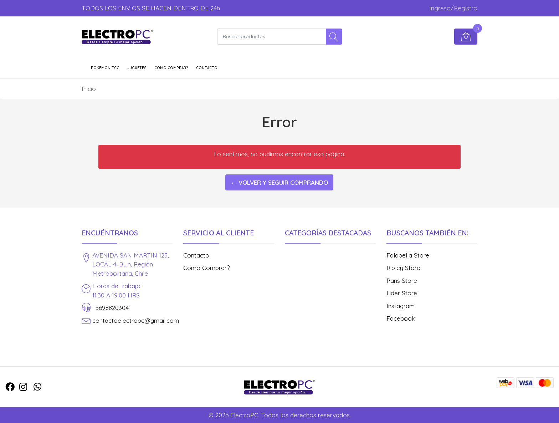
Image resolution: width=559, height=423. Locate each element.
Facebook (400, 318)
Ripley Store (403, 267)
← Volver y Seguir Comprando (279, 182)
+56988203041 (111, 307)
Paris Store (401, 280)
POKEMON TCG (105, 68)
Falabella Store (407, 255)
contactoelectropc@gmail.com (135, 320)
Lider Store (401, 293)
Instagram (400, 306)
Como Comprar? (171, 68)
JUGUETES (137, 68)
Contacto (206, 68)
